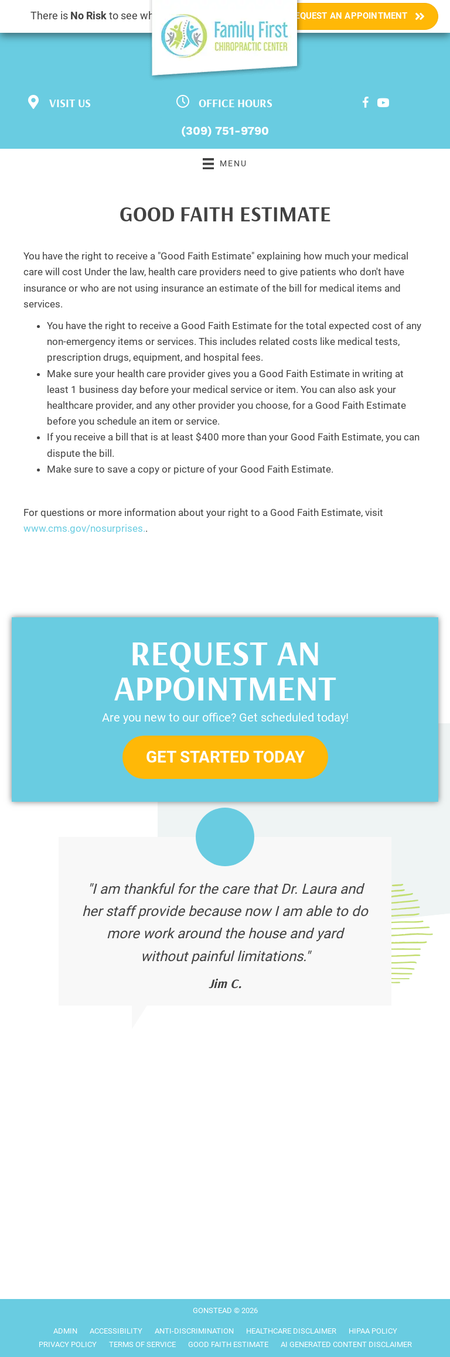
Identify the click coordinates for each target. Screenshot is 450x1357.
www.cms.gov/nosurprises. (84, 528)
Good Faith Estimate (228, 1344)
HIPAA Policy (373, 1331)
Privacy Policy (68, 1344)
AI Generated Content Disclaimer (346, 1344)
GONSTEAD (212, 1310)
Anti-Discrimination (194, 1331)
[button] (225, 758)
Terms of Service (142, 1344)
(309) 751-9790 (225, 131)
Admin (65, 1331)
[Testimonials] (225, 921)
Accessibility (116, 1331)
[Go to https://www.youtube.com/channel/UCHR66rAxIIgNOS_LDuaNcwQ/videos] (383, 104)
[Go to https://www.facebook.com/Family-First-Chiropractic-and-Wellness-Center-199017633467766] (365, 104)
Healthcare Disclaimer (291, 1331)
